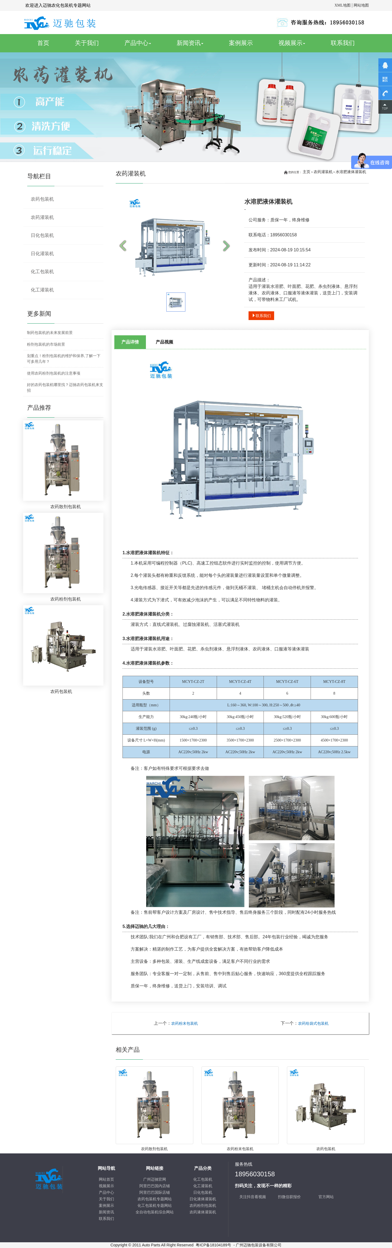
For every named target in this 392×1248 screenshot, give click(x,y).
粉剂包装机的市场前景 (46, 344)
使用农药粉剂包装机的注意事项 (53, 373)
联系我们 (343, 43)
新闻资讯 (190, 43)
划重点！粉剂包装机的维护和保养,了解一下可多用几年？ (63, 359)
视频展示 (291, 43)
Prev (124, 246)
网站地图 (361, 5)
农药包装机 (325, 1149)
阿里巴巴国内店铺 (154, 1186)
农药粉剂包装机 (202, 1206)
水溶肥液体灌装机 (351, 172)
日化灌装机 (42, 253)
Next (228, 246)
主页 (306, 172)
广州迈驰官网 (154, 1179)
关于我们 (87, 43)
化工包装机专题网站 (154, 1206)
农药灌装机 (323, 172)
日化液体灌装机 (202, 1199)
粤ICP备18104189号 (213, 1245)
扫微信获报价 (289, 1197)
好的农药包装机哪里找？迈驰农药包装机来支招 (65, 387)
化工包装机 (42, 271)
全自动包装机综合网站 (155, 1212)
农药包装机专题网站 (154, 1199)
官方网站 (326, 1197)
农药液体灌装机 (202, 1212)
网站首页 (106, 1179)
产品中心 (137, 43)
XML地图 (343, 5)
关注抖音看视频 (252, 1197)
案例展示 (241, 43)
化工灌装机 (42, 290)
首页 (49, 42)
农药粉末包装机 (184, 1023)
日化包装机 (42, 235)
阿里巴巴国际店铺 (154, 1192)
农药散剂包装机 (154, 1149)
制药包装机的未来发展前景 (50, 332)
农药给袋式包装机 (313, 1023)
